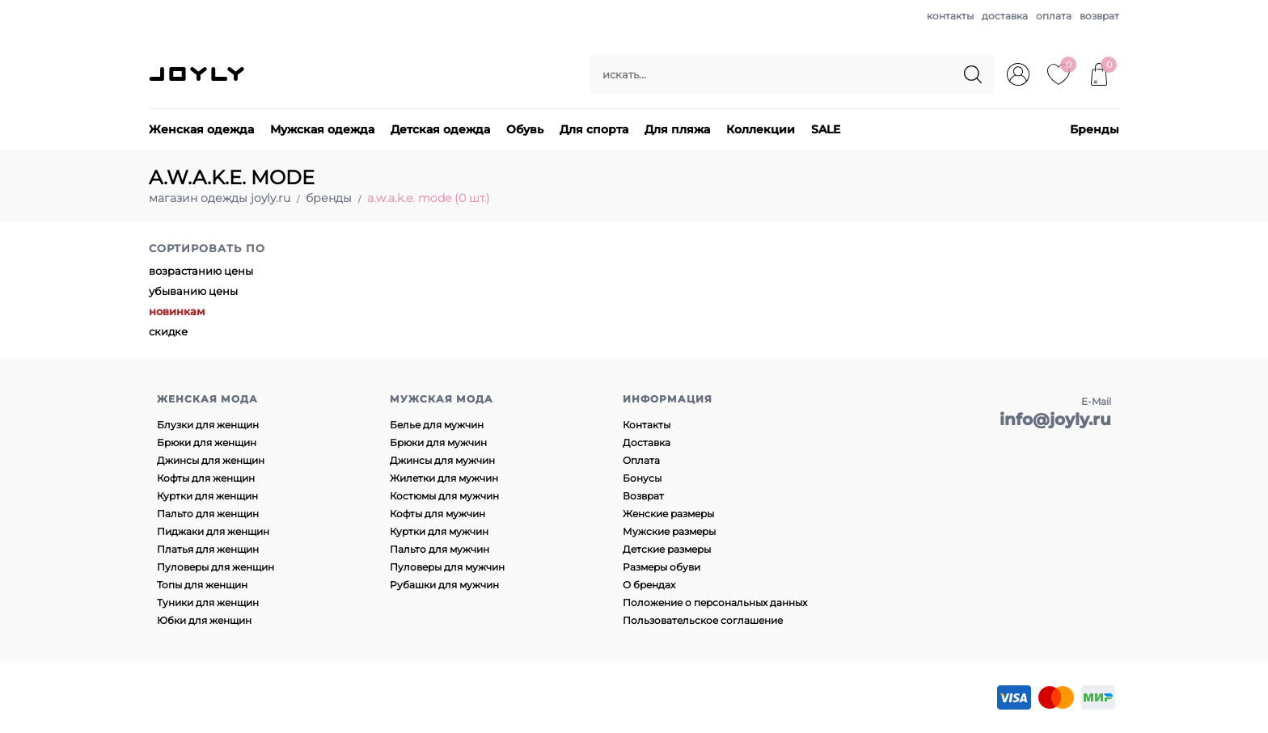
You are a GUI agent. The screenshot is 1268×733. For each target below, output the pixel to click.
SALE (825, 129)
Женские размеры (668, 514)
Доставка (646, 442)
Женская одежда (201, 129)
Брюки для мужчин (438, 442)
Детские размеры (667, 549)
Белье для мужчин (437, 425)
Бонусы (642, 478)
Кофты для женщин (206, 478)
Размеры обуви (661, 567)
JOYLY (198, 74)
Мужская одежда (322, 129)
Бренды (1094, 129)
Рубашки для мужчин (444, 585)
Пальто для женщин (208, 514)
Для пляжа (677, 129)
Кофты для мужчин (437, 514)
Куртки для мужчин (439, 531)
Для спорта (594, 129)
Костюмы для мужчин (444, 496)
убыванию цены (193, 290)
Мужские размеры (669, 531)
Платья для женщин (208, 549)
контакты (950, 16)
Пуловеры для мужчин (447, 567)
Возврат (643, 496)
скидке (168, 331)
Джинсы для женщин (210, 460)
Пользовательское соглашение (703, 620)
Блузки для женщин (208, 425)
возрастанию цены (201, 270)
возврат (1099, 16)
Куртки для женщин (207, 496)
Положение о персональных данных (715, 602)
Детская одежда (440, 129)
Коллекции (760, 129)
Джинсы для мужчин (442, 460)
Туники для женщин (208, 602)
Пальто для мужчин (439, 549)
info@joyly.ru (1055, 419)
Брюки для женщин (206, 442)
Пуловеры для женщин (215, 567)
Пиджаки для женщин (213, 531)
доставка (1005, 16)
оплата (1053, 16)
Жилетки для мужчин (444, 478)
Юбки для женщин (204, 620)
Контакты (646, 425)
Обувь (524, 129)
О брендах (649, 585)
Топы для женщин (202, 585)
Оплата (641, 460)
